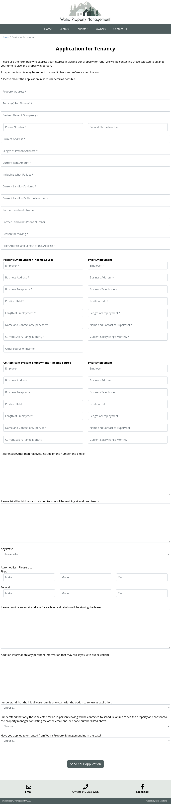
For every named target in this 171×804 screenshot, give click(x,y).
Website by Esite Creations (156, 801)
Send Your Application (85, 764)
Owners (101, 29)
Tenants (81, 29)
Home (48, 29)
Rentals (64, 29)
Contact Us (120, 29)
